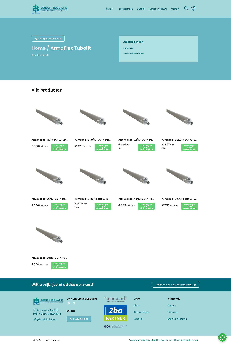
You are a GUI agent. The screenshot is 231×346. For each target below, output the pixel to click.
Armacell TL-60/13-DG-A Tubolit (51, 258)
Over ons (172, 312)
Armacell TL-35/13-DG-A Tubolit (51, 199)
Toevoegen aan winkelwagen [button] (59, 147)
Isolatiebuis (128, 48)
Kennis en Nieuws (158, 9)
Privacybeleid (164, 339)
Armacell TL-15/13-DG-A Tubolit (51, 140)
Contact (175, 9)
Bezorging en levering (186, 339)
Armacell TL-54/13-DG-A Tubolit (181, 199)
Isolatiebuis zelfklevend (133, 53)
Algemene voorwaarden (142, 339)
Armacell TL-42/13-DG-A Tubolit (94, 199)
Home (39, 48)
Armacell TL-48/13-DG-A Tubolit (137, 199)
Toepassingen (126, 9)
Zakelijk (141, 9)
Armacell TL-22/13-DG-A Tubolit (137, 140)
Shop (110, 9)
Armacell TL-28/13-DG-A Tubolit (181, 140)
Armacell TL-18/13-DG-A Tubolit (94, 140)
